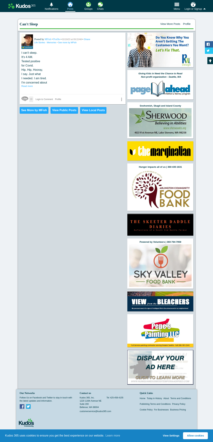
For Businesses (161, 409)
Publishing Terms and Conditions (155, 404)
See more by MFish (67, 42)
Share (87, 39)
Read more (27, 86)
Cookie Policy (146, 409)
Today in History (154, 398)
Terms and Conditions (180, 398)
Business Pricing (178, 409)
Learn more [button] (113, 435)
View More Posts (170, 23)
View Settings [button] (171, 435)
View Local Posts (93, 110)
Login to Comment (44, 99)
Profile (187, 23)
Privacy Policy (178, 404)
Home (142, 398)
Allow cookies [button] (195, 435)
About (166, 398)
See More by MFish (34, 110)
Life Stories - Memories (45, 42)
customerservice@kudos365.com (95, 411)
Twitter (28, 406)
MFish (48, 39)
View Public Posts (64, 110)
